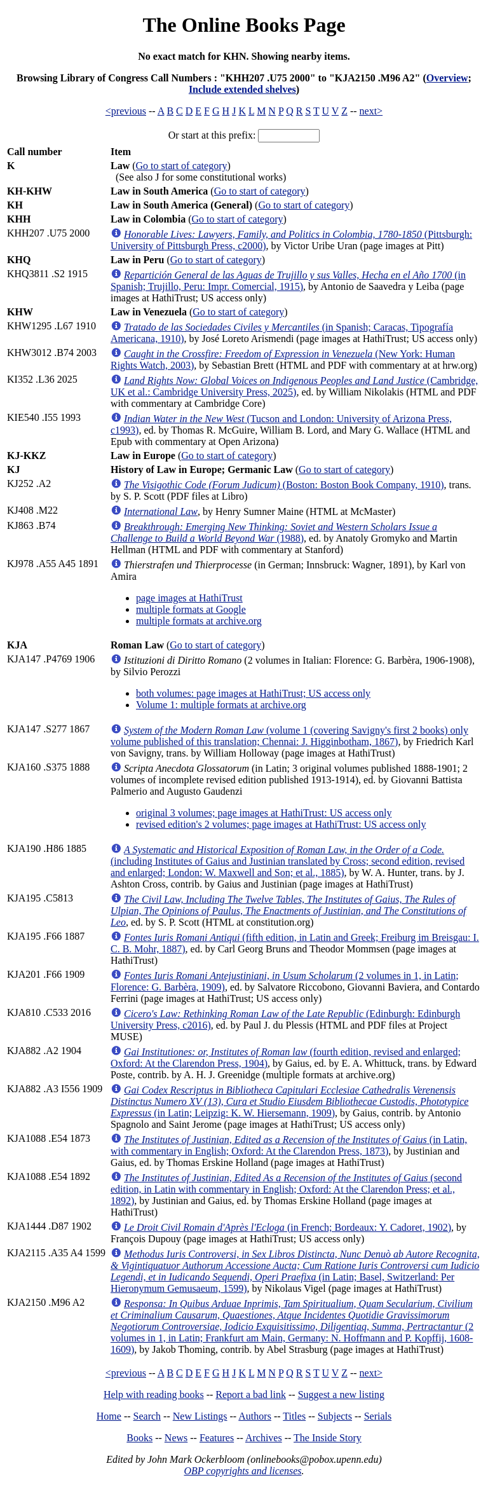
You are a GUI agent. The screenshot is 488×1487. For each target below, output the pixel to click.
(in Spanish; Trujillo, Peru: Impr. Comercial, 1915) (288, 281)
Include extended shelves (242, 89)
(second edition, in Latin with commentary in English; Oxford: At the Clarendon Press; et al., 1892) (286, 1189)
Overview (447, 77)
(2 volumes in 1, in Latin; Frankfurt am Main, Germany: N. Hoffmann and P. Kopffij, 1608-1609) (292, 1326)
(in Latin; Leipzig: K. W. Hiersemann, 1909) (290, 1101)
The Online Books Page (243, 24)
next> (371, 111)
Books (139, 1437)
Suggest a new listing (341, 1394)
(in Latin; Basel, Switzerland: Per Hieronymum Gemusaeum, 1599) (295, 1271)
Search (147, 1416)
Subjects (335, 1416)
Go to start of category (181, 165)
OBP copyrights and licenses (242, 1470)
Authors (254, 1416)
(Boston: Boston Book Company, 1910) (284, 484)
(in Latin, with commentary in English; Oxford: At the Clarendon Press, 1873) (289, 1145)
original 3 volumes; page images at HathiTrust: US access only (263, 812)
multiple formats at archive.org (199, 620)
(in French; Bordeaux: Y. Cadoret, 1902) (287, 1227)
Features (217, 1437)
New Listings (200, 1416)
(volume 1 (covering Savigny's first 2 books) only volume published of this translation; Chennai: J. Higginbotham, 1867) (289, 736)
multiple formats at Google (191, 609)
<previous (125, 111)
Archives (263, 1437)
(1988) (274, 532)
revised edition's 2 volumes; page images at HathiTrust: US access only (281, 824)
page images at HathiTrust (189, 598)
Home (109, 1416)
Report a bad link (250, 1394)
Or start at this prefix (210, 135)
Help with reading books (154, 1394)
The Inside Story (328, 1437)
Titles (294, 1416)
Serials (378, 1416)
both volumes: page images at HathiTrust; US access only (253, 693)
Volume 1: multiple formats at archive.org (221, 704)
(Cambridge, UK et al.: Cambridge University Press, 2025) (294, 386)
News (176, 1437)
